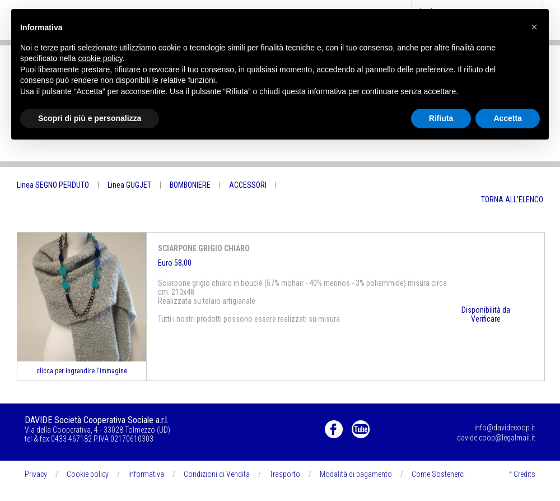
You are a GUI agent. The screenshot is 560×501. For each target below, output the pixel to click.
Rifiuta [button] (441, 118)
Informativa (146, 474)
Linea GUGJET (129, 184)
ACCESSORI (248, 184)
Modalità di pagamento (356, 474)
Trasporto (284, 474)
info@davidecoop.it (504, 427)
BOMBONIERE (190, 184)
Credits (524, 474)
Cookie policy (88, 474)
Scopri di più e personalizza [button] (89, 118)
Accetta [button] (507, 118)
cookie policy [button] (100, 58)
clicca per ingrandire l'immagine (81, 371)
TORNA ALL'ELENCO (512, 199)
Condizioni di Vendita (217, 474)
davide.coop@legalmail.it (496, 437)
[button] (534, 27)
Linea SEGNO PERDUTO (53, 184)
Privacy (36, 474)
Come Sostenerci (438, 474)
